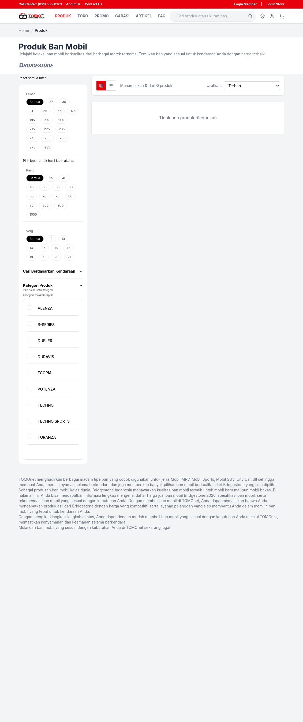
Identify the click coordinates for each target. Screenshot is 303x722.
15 (43, 248)
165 (58, 111)
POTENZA (46, 389)
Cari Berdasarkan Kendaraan (53, 271)
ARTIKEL (144, 16)
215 (32, 129)
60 (71, 187)
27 (51, 102)
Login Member (245, 4)
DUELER (45, 340)
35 (51, 178)
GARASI (122, 16)
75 (57, 196)
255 (48, 138)
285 (47, 147)
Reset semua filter (32, 78)
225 (47, 129)
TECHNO (46, 405)
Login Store (276, 4)
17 (68, 248)
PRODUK (63, 16)
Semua (35, 102)
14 (31, 248)
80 (70, 196)
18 (31, 257)
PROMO (102, 16)
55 (57, 187)
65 (32, 196)
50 (45, 187)
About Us (73, 4)
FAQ (162, 16)
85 (32, 205)
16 (56, 248)
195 (46, 120)
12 (51, 239)
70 (44, 196)
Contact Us (93, 4)
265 (62, 138)
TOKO (82, 16)
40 (64, 178)
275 (32, 147)
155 (44, 111)
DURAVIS (46, 356)
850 (45, 205)
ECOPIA (44, 372)
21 (69, 257)
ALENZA (45, 308)
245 (33, 138)
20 (56, 257)
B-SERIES (46, 324)
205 (61, 120)
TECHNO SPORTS (53, 421)
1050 (33, 214)
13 (63, 239)
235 (62, 129)
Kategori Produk (53, 285)
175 (73, 111)
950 (60, 205)
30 (64, 102)
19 (43, 257)
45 (32, 187)
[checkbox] (29, 307)
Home (24, 30)
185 (32, 120)
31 (31, 111)
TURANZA (47, 437)
